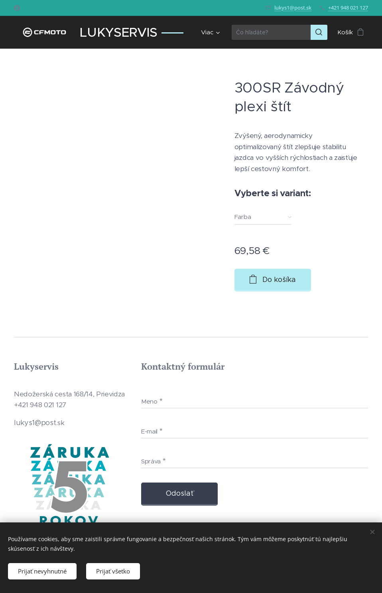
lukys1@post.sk (292, 7)
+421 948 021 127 (348, 7)
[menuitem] (209, 32)
